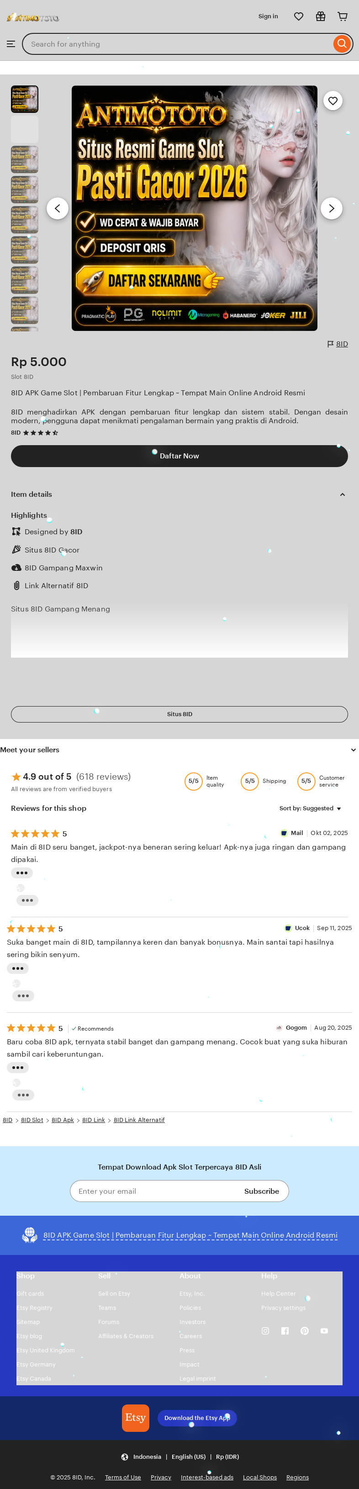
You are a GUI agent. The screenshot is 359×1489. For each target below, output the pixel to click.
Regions (297, 1477)
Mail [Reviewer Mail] (298, 833)
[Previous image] (58, 208)
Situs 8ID (179, 714)
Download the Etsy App (197, 1418)
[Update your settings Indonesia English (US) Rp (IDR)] (180, 1456)
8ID (338, 344)
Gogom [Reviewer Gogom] (296, 1027)
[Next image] (332, 208)
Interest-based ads (207, 1477)
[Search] (342, 44)
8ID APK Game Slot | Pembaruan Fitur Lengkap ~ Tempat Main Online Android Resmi (158, 392)
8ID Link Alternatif (139, 1120)
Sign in (268, 16)
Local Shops (260, 1477)
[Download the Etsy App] (135, 1418)
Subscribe (261, 1191)
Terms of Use (123, 1477)
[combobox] (176, 44)
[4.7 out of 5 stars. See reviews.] (42, 432)
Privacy (161, 1477)
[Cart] (343, 16)
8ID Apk (63, 1120)
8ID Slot (32, 1120)
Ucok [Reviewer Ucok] (302, 928)
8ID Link (93, 1120)
